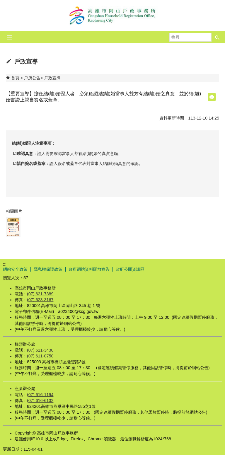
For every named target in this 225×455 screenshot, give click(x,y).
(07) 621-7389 (40, 294)
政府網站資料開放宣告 (89, 269)
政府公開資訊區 (130, 269)
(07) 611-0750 (40, 356)
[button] (217, 37)
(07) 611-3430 (40, 350)
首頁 (15, 78)
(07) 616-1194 (40, 394)
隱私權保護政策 (48, 269)
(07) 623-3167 (40, 299)
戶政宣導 (52, 78)
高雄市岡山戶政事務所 (112, 15)
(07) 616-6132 (40, 400)
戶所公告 (32, 78)
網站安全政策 (15, 269)
